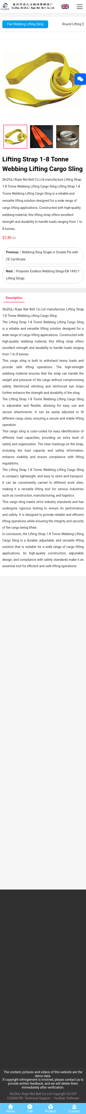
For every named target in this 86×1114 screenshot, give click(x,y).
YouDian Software (66, 1098)
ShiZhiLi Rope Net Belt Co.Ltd (31, 1094)
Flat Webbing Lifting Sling (25, 24)
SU (69, 1094)
